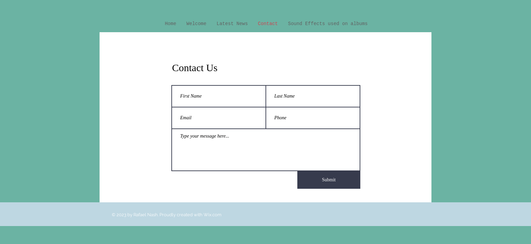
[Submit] (328, 180)
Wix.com (212, 214)
